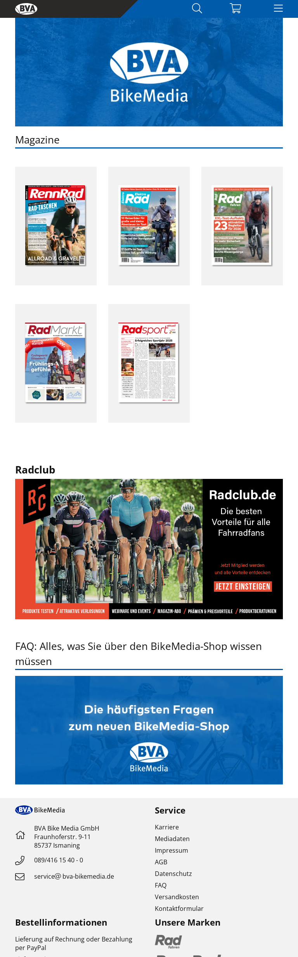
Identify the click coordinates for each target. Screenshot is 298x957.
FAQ (160, 885)
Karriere (167, 827)
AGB (161, 862)
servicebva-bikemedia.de (74, 876)
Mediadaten (172, 838)
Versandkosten (177, 897)
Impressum (171, 850)
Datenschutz (173, 873)
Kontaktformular (179, 908)
